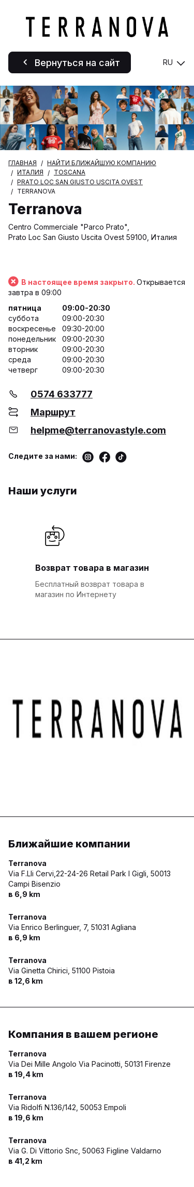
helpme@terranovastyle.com (98, 430)
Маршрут (53, 412)
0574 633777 (62, 394)
